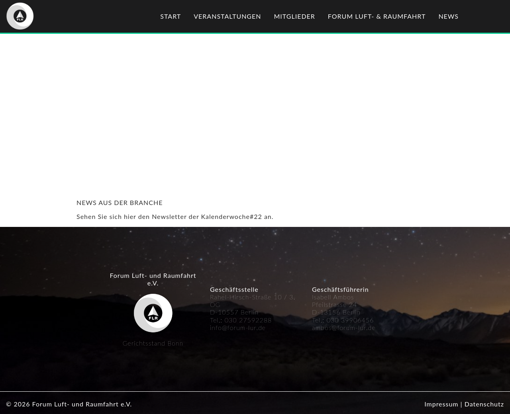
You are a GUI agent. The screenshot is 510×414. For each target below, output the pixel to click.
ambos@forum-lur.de (344, 327)
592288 (259, 320)
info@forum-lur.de (238, 327)
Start (170, 16)
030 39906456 (350, 320)
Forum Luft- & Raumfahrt (377, 16)
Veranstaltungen (227, 16)
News (448, 16)
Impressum (441, 404)
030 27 (236, 320)
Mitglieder (294, 16)
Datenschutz (484, 404)
